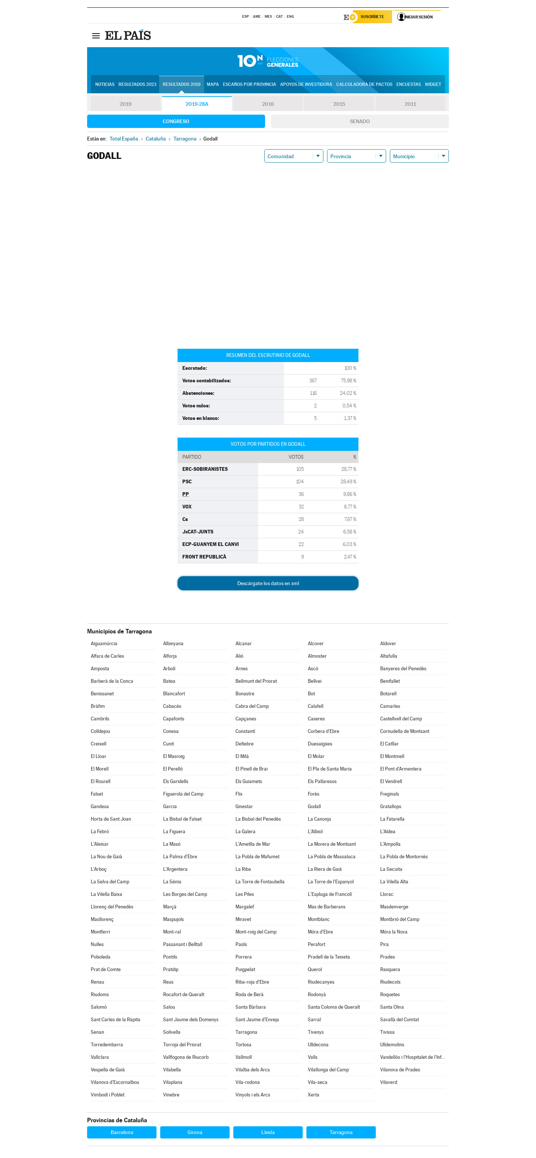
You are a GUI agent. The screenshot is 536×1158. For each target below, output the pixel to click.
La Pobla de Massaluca (331, 857)
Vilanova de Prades (400, 1070)
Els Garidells (175, 782)
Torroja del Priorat (182, 1045)
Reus (168, 982)
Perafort (316, 945)
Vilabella (172, 1070)
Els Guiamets (249, 782)
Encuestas (408, 85)
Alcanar (244, 644)
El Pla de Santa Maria (330, 769)
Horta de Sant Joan (111, 820)
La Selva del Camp (110, 882)
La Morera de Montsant (332, 845)
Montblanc (319, 920)
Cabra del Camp (252, 707)
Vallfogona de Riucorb (186, 1058)
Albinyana (173, 644)
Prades (387, 957)
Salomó (99, 1008)
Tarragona (246, 1033)
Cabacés (172, 707)
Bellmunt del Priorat (256, 682)
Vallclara (100, 1058)
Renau (97, 982)
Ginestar (244, 807)
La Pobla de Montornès (404, 857)
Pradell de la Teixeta (329, 957)
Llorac (387, 895)
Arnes (242, 669)
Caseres (316, 719)
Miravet (243, 920)
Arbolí (169, 669)
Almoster (317, 657)
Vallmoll (244, 1058)
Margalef (245, 907)
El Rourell (100, 782)
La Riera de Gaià (325, 870)
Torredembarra (107, 1045)
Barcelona (122, 1133)
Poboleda (100, 957)
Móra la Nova (394, 932)
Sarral (314, 1020)
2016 (268, 105)
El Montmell (392, 757)
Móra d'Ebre (320, 932)
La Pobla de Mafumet (257, 857)
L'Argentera (175, 870)
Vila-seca (317, 1083)
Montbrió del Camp (399, 920)
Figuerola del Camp (183, 794)
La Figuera (174, 832)
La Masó (172, 845)
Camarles (390, 707)
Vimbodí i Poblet (107, 1095)
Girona (195, 1133)
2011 (410, 105)
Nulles (97, 945)
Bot (311, 694)
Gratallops (390, 807)
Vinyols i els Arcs (253, 1095)
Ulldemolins (392, 1045)
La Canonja (319, 820)
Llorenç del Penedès (112, 907)
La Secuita (391, 870)
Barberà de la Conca (112, 682)
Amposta (100, 669)
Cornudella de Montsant (404, 732)
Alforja (170, 657)
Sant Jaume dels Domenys (191, 1020)
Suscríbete (373, 17)
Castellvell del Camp (401, 719)
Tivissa (387, 1033)
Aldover (388, 644)
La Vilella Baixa (106, 895)
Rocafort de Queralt (183, 995)
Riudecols (390, 982)
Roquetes (390, 995)
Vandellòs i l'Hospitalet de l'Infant (412, 1058)
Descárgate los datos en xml (268, 584)
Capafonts (173, 719)
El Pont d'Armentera (401, 769)
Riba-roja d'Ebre (252, 982)
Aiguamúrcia (104, 644)
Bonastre (245, 694)
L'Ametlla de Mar (253, 845)
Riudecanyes (321, 982)
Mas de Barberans (327, 907)
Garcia (170, 807)
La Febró (100, 832)
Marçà (169, 907)
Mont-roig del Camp (256, 932)
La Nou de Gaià (106, 857)
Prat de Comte (106, 970)
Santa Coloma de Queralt (334, 1008)
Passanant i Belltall (182, 945)
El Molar (316, 757)
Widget (433, 85)
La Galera (245, 832)
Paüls (241, 945)
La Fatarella (392, 820)
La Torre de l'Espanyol (331, 882)
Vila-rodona (248, 1083)
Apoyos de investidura (306, 85)
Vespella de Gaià (108, 1070)
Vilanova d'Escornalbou (115, 1083)
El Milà (242, 757)
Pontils (170, 957)
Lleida (268, 1133)
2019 (125, 105)
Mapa (213, 85)
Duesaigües (320, 744)
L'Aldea (387, 832)
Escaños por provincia (249, 85)
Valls (312, 1058)
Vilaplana (172, 1083)
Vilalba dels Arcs (253, 1070)
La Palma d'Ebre (180, 857)
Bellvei (315, 682)
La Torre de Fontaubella (260, 882)
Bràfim (98, 707)
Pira (384, 945)
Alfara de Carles (107, 657)
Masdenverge (394, 907)
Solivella (172, 1033)
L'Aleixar (100, 845)
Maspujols (173, 920)
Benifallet (390, 682)
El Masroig (174, 757)
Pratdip (170, 970)
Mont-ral (172, 932)
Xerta (313, 1095)
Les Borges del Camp (185, 895)
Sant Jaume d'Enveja (257, 1020)
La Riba (243, 870)
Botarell (388, 694)
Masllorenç (102, 920)
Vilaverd (388, 1083)
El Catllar (389, 744)
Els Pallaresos (322, 782)
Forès (313, 794)
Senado (360, 122)
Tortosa (243, 1045)
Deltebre (245, 744)
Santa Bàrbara (251, 1008)
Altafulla (388, 657)
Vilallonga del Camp (328, 1070)
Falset (97, 794)
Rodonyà (317, 995)
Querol (315, 970)
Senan (97, 1033)
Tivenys (316, 1033)
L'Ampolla (390, 845)
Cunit (168, 744)
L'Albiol (315, 832)
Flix (239, 794)
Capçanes (246, 719)
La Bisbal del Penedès (258, 820)
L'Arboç (99, 870)
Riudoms (100, 995)
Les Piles (245, 895)
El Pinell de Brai (252, 769)
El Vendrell (391, 782)
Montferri (100, 932)
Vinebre (171, 1095)
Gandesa (100, 807)
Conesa (171, 732)
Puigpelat (245, 970)
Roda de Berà (250, 995)
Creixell (98, 744)
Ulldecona (318, 1045)
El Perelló (173, 769)
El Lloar (98, 757)
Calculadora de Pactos (364, 85)
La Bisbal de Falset (182, 820)
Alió (239, 657)
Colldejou (100, 732)
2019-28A (197, 105)
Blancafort (174, 694)
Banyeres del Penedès (403, 669)
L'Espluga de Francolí (330, 895)
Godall (314, 807)
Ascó (313, 669)
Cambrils (100, 719)
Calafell (315, 707)
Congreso (176, 122)
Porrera (244, 957)
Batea (169, 682)
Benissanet (102, 694)
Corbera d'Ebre (323, 732)
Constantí (245, 732)
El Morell (100, 769)
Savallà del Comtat (399, 1020)
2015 (339, 105)
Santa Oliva (392, 1008)
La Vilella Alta (394, 882)
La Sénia (172, 882)
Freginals (389, 794)
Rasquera (390, 970)
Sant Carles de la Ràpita (115, 1020)
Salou (169, 1008)
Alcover (316, 644)
